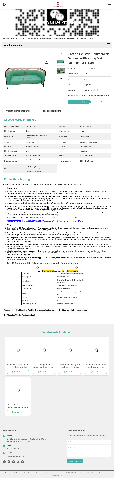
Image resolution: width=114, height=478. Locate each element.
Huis (7, 38)
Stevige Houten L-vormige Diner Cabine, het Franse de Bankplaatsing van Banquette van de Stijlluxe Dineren (70, 366)
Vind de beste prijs (78, 102)
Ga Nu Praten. (101, 102)
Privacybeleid (10, 473)
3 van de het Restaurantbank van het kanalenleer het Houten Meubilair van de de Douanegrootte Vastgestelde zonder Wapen (18, 406)
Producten (14, 38)
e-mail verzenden (75, 461)
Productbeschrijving (51, 111)
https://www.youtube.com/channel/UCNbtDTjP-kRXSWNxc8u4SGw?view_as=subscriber (50, 253)
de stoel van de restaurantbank (73, 310)
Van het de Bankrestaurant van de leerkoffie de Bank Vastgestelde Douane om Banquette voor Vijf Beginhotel (18, 366)
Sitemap (19, 473)
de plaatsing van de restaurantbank (19, 315)
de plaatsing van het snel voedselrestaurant (35, 310)
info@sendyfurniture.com (15, 456)
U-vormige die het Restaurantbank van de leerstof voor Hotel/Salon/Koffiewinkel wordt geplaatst (44, 366)
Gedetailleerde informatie (18, 111)
